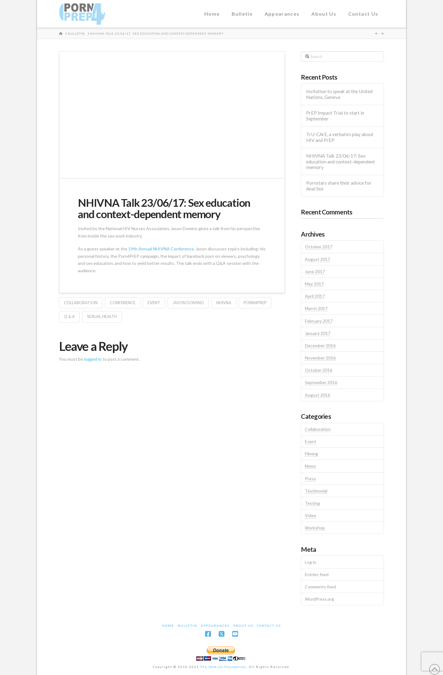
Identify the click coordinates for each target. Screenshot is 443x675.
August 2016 (317, 395)
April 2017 (315, 296)
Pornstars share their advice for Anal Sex (338, 185)
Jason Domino (188, 302)
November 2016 (320, 357)
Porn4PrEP (255, 302)
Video (310, 515)
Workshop (315, 527)
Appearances (215, 625)
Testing (312, 503)
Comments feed (320, 586)
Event (154, 302)
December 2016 (320, 345)
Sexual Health (102, 316)
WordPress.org (319, 599)
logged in (93, 359)
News (310, 466)
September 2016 (321, 382)
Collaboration (81, 302)
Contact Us (269, 625)
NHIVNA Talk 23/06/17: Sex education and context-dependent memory (340, 161)
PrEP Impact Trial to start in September (335, 115)
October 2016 (318, 370)
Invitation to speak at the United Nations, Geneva (339, 94)
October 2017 (318, 246)
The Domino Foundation (223, 667)
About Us (243, 625)
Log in (310, 562)
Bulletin (187, 625)
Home (168, 625)
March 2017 (316, 308)
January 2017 (317, 333)
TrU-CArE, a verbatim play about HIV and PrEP (339, 137)
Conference (122, 302)
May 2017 (314, 283)
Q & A (69, 316)
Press (310, 478)
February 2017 (319, 321)
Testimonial (316, 490)
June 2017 (315, 271)
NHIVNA (223, 302)
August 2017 (317, 259)
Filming (311, 453)
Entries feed (317, 574)
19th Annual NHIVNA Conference (161, 248)
